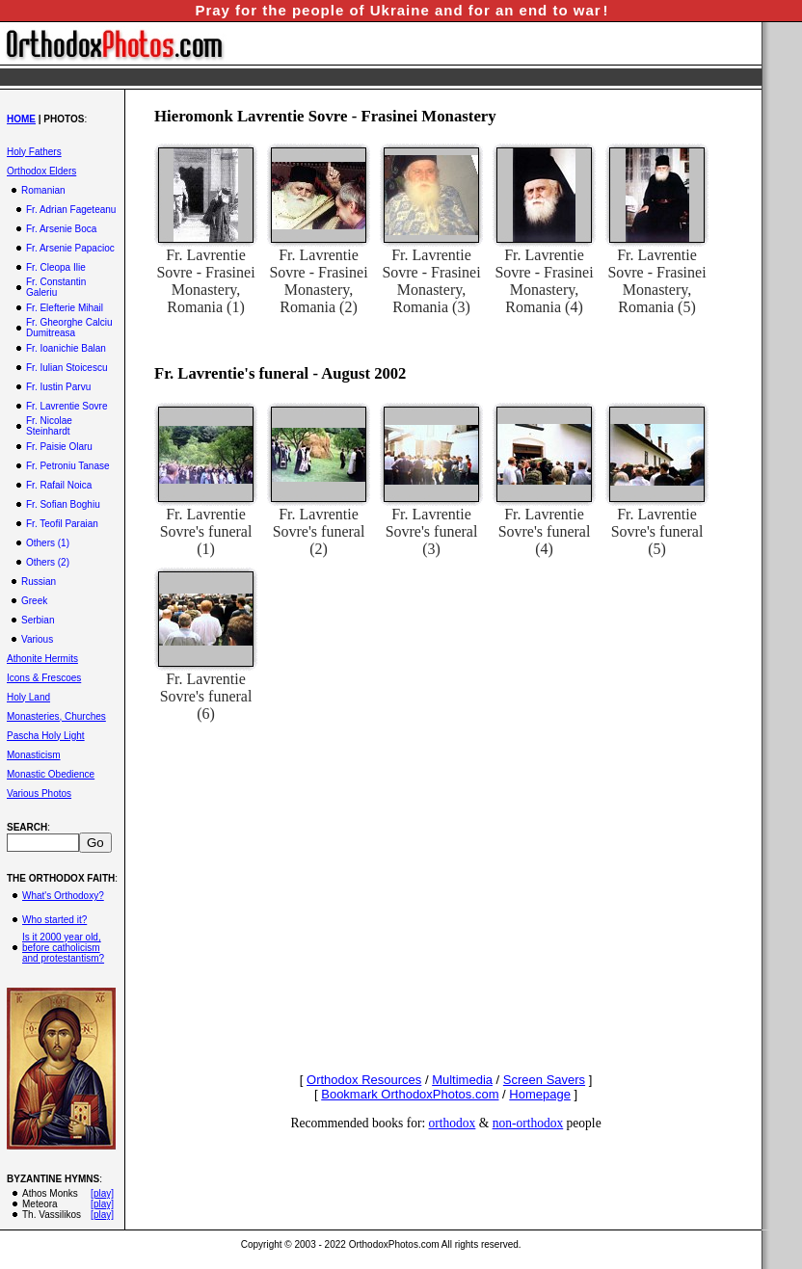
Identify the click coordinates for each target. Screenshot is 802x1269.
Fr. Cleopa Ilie (56, 267)
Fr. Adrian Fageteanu (71, 209)
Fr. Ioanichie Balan (66, 348)
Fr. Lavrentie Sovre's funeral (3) (432, 531)
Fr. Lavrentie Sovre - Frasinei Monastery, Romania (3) (431, 281)
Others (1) (47, 543)
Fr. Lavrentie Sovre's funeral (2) (319, 531)
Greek (34, 600)
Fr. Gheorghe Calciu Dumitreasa (69, 327)
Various (37, 639)
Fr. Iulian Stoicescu (66, 367)
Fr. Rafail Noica (59, 485)
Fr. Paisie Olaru (59, 446)
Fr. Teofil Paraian (62, 523)
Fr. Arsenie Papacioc (70, 248)
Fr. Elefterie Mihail (64, 308)
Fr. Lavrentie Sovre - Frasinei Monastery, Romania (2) (318, 281)
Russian (38, 581)
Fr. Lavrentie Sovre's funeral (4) (544, 531)
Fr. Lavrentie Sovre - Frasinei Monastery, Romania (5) (656, 281)
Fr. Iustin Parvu (58, 387)
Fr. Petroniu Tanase (68, 466)
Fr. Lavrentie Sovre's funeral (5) (657, 531)
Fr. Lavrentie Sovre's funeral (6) (206, 696)
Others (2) (47, 562)
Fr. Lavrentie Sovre (66, 406)
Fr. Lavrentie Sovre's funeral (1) (206, 531)
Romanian (43, 190)
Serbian (37, 620)
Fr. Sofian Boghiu (63, 504)
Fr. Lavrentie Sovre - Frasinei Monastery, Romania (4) (544, 281)
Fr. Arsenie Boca (61, 229)
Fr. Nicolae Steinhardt (49, 425)
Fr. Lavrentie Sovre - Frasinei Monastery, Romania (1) (205, 281)
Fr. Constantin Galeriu (56, 287)
